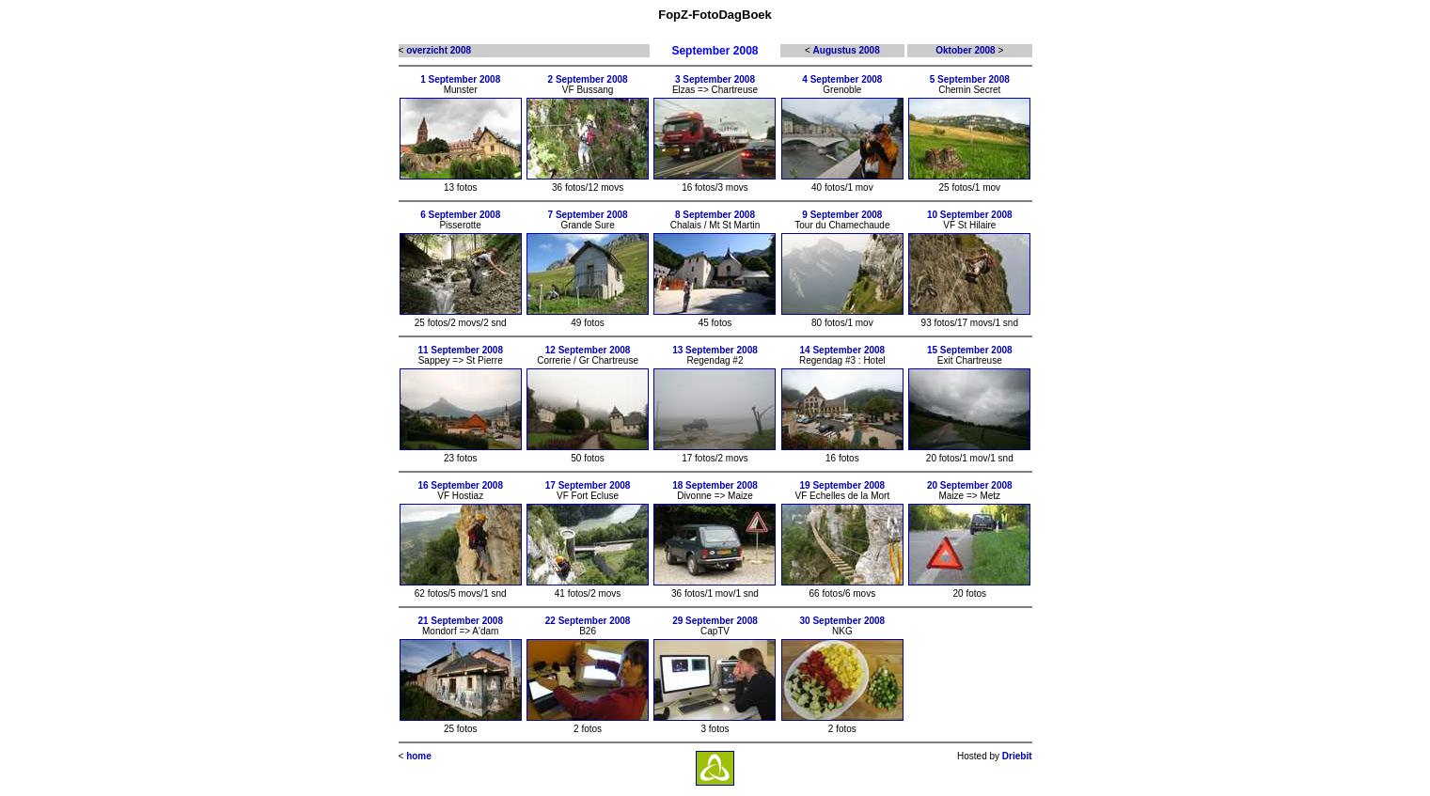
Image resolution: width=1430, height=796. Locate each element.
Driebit (1017, 756)
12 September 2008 (588, 350)
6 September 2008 (460, 215)
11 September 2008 (460, 350)
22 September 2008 (588, 621)
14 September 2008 (843, 350)
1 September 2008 (460, 79)
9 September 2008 (842, 215)
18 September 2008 (715, 485)
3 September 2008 (715, 79)
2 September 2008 (588, 79)
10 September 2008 (970, 215)
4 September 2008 (842, 79)
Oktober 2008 (965, 50)
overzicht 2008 (438, 50)
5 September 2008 (970, 79)
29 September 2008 (715, 621)
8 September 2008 (715, 215)
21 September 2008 (460, 621)
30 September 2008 (843, 621)
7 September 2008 (588, 215)
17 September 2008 (588, 485)
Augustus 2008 (846, 50)
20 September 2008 (970, 485)
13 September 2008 (715, 350)
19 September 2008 (843, 485)
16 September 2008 (460, 485)
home (419, 756)
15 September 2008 (970, 350)
